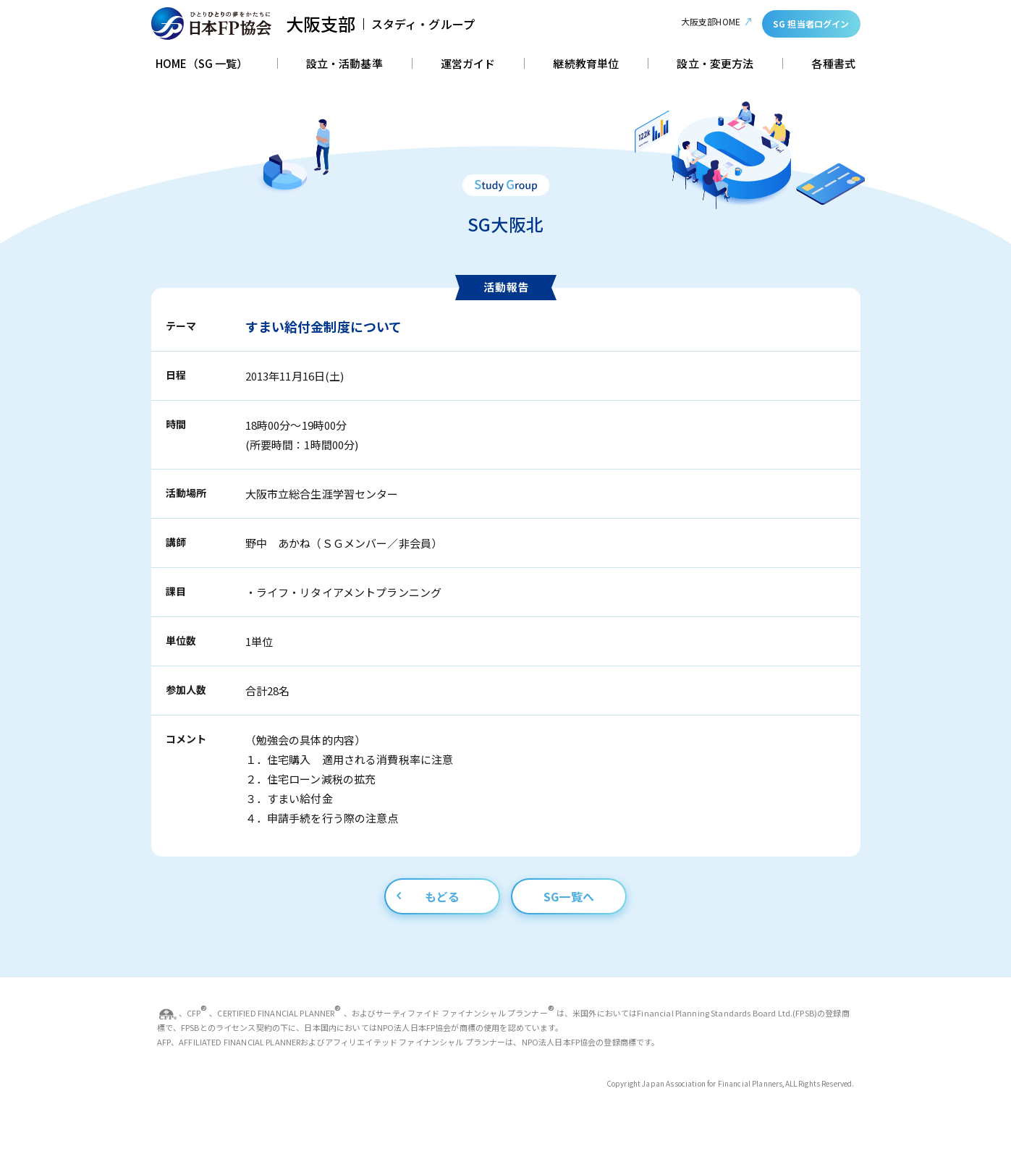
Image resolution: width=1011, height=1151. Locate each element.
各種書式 (833, 64)
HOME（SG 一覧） (202, 64)
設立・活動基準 (344, 64)
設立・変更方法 (715, 64)
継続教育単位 (586, 64)
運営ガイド (468, 64)
